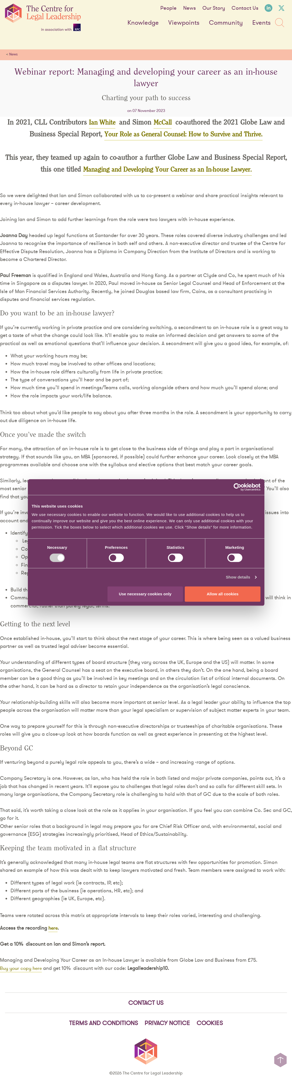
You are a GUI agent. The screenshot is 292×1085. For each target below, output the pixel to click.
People (168, 8)
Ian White (101, 122)
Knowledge (143, 23)
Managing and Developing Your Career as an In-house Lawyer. (167, 170)
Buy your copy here (22, 968)
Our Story (213, 8)
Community (226, 23)
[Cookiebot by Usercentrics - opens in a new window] (237, 487)
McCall (164, 122)
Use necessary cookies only (145, 594)
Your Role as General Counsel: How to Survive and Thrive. (183, 134)
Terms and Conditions (103, 1023)
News (189, 8)
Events (261, 23)
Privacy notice (167, 1023)
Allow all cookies (223, 594)
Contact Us (245, 8)
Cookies (210, 1023)
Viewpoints (183, 23)
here (53, 928)
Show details (238, 577)
